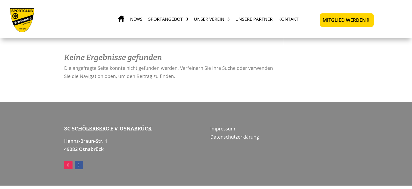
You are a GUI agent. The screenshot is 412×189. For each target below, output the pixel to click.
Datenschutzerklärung (234, 137)
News (136, 19)
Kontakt (288, 19)
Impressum (222, 128)
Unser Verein (209, 19)
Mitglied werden (344, 20)
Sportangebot (165, 19)
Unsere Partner (254, 19)
